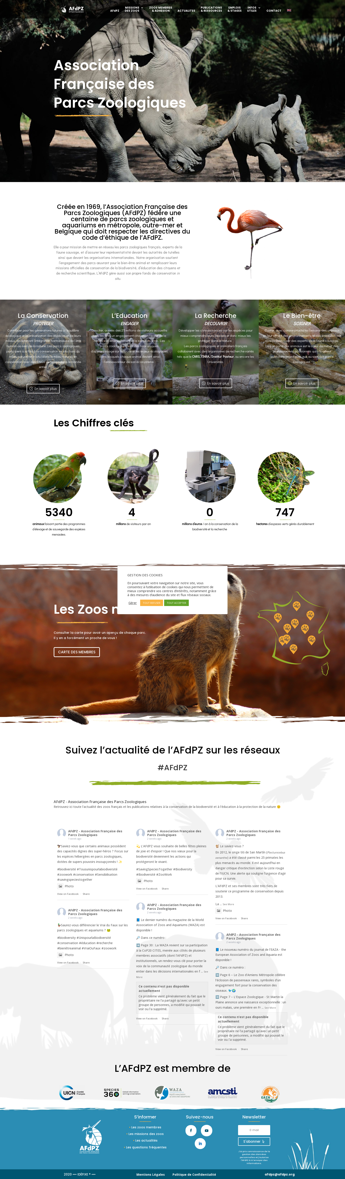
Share (86, 893)
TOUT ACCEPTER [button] (176, 602)
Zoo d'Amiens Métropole (256, 975)
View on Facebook (68, 893)
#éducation (87, 943)
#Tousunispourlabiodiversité (97, 869)
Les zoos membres (146, 1127)
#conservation (83, 874)
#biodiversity (66, 938)
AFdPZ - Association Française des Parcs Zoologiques (95, 833)
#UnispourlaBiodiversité (94, 938)
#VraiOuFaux (91, 948)
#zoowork (64, 874)
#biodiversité (66, 869)
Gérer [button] (132, 603)
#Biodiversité (145, 874)
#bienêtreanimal (69, 948)
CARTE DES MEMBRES (76, 652)
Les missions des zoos (146, 1134)
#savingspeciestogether (74, 879)
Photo (65, 886)
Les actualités (146, 1140)
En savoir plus (45, 388)
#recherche (104, 943)
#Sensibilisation (106, 874)
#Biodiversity (182, 869)
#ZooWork (164, 874)
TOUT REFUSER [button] (151, 602)
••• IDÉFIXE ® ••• (84, 1174)
